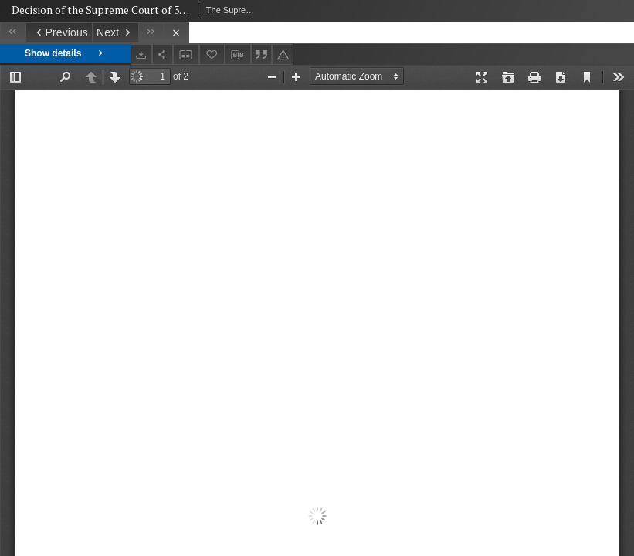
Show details (65, 54)
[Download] (141, 54)
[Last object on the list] (151, 32)
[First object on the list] (12, 32)
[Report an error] (282, 54)
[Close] (176, 32)
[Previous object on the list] (58, 32)
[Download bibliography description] (238, 55)
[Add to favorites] (212, 54)
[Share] (163, 54)
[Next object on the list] (115, 32)
